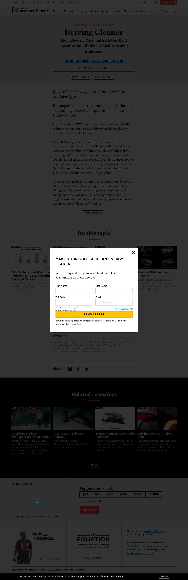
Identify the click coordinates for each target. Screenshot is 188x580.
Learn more (117, 576)
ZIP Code (74, 301)
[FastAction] (121, 309)
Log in (58, 310)
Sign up (64, 310)
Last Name (114, 289)
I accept (164, 577)
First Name (74, 289)
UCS (114, 320)
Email (114, 301)
